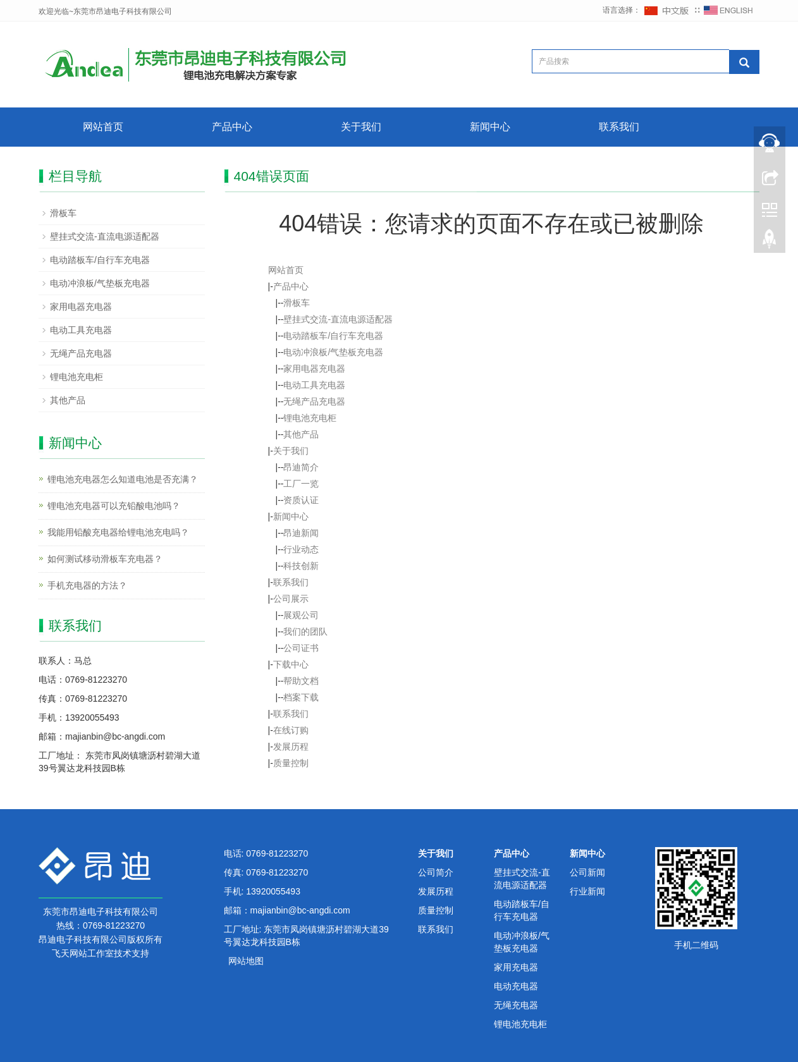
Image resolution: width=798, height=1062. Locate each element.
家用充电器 (516, 967)
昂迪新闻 (301, 533)
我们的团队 (305, 631)
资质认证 (301, 500)
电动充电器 (516, 986)
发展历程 (291, 747)
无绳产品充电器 (314, 401)
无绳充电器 (516, 1005)
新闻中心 (490, 126)
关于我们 (361, 126)
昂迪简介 (301, 467)
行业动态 (301, 549)
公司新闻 (587, 872)
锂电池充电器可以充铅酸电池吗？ (113, 506)
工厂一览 (301, 484)
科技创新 (301, 566)
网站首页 (103, 126)
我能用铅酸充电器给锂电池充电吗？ (118, 532)
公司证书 (301, 648)
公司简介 (435, 872)
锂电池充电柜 (309, 418)
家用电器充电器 (314, 368)
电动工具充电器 (314, 385)
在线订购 (291, 730)
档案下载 (301, 697)
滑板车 (296, 303)
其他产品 (301, 434)
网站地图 (246, 961)
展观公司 (301, 615)
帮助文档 (301, 681)
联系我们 (619, 126)
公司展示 (291, 599)
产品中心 (232, 126)
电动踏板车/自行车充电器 (333, 336)
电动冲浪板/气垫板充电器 (333, 352)
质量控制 (291, 763)
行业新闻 (587, 891)
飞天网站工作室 (83, 953)
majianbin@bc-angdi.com (300, 910)
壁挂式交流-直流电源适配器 (338, 319)
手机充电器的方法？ (87, 585)
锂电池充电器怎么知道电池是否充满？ (122, 479)
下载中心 (291, 664)
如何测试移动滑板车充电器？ (105, 559)
